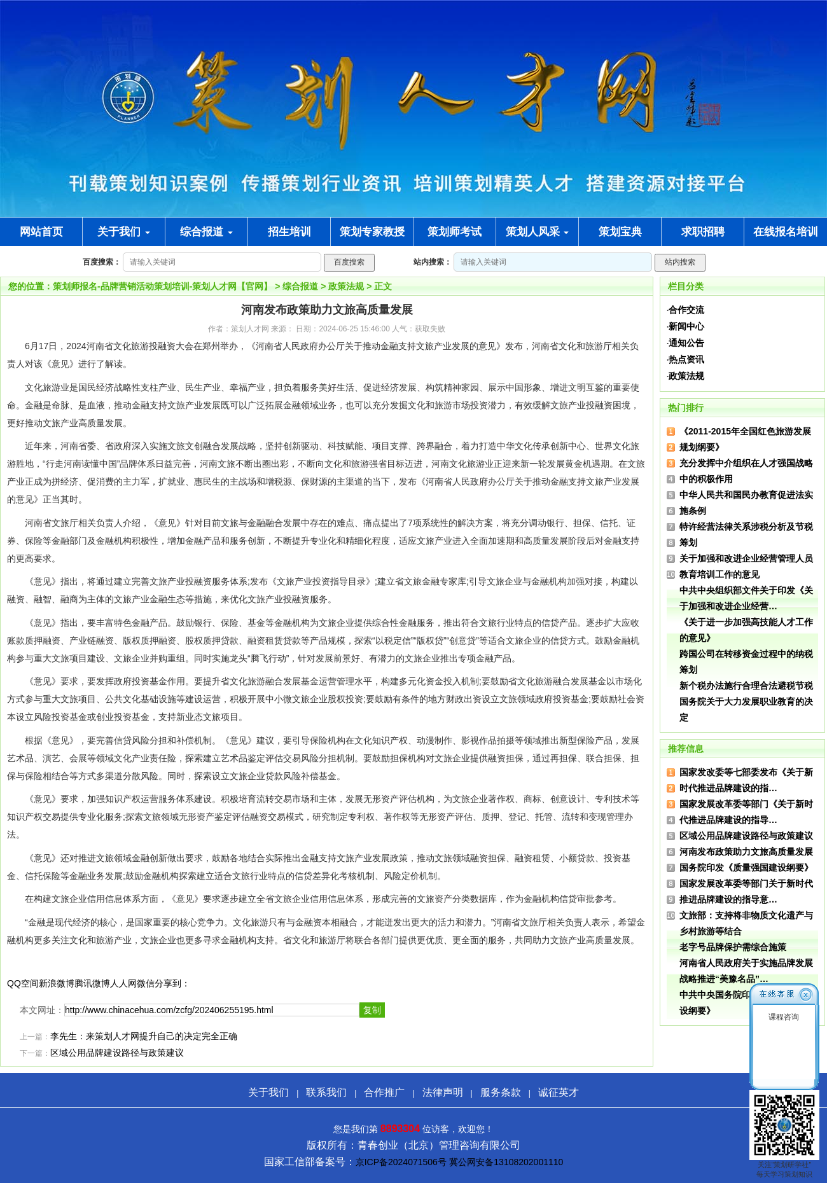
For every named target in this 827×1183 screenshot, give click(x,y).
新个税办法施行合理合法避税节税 (746, 686)
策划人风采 (537, 232)
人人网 (123, 983)
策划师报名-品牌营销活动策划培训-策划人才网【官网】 (162, 286)
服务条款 (500, 1092)
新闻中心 (686, 326)
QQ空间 (23, 983)
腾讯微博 (92, 983)
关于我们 (123, 232)
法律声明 (442, 1092)
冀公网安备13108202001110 (506, 1162)
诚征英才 (558, 1092)
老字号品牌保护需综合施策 (732, 947)
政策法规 (346, 286)
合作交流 (686, 310)
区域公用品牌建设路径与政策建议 (117, 1053)
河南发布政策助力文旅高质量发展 (746, 852)
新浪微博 (56, 983)
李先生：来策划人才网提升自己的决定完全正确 (143, 1036)
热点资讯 (686, 359)
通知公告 (686, 343)
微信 (146, 983)
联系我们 (326, 1092)
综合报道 (206, 232)
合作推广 (384, 1092)
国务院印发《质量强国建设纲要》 (746, 867)
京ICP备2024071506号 (401, 1162)
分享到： (172, 983)
